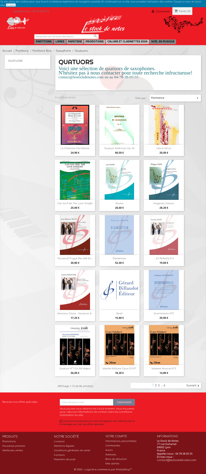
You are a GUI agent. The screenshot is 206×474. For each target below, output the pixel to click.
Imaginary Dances (163, 203)
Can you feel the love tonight (75, 203)
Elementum (119, 258)
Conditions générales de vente (72, 450)
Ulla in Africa (163, 148)
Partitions (44, 41)
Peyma (119, 203)
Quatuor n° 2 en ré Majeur (75, 368)
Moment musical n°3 (164, 368)
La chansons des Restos (75, 148)
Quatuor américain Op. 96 (119, 148)
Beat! (119, 313)
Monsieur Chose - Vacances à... (75, 313)
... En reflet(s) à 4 (164, 258)
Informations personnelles (120, 441)
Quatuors (15, 61)
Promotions (95, 41)
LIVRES (60, 41)
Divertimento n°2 (164, 313)
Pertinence (175, 98)
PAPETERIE (75, 41)
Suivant (193, 386)
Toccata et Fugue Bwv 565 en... (75, 258)
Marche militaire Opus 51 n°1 (119, 368)
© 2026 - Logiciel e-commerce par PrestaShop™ (103, 469)
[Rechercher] (66, 36)
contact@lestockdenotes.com (176, 460)
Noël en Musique (162, 41)
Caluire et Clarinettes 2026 (127, 41)
